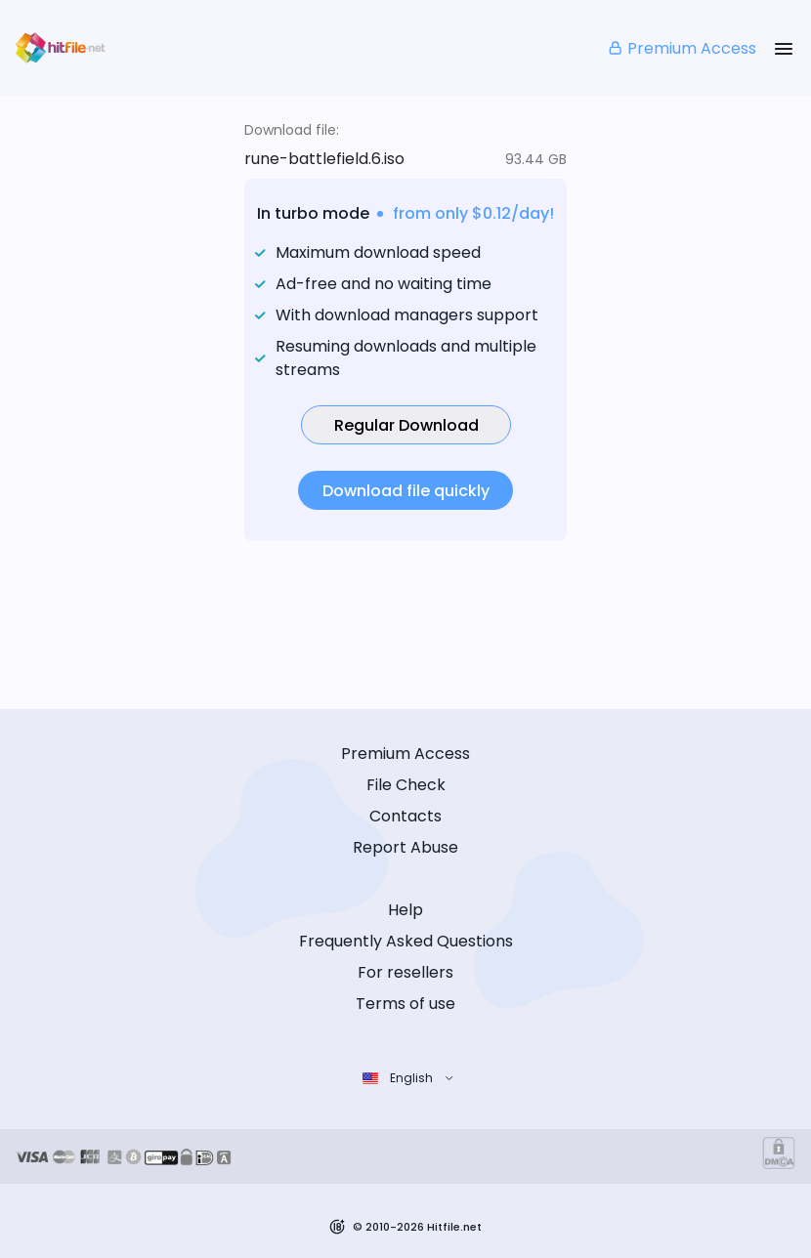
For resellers (405, 972)
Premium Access (681, 48)
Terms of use (405, 1003)
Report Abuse (405, 847)
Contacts (405, 816)
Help (405, 910)
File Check (406, 785)
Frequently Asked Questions (406, 941)
